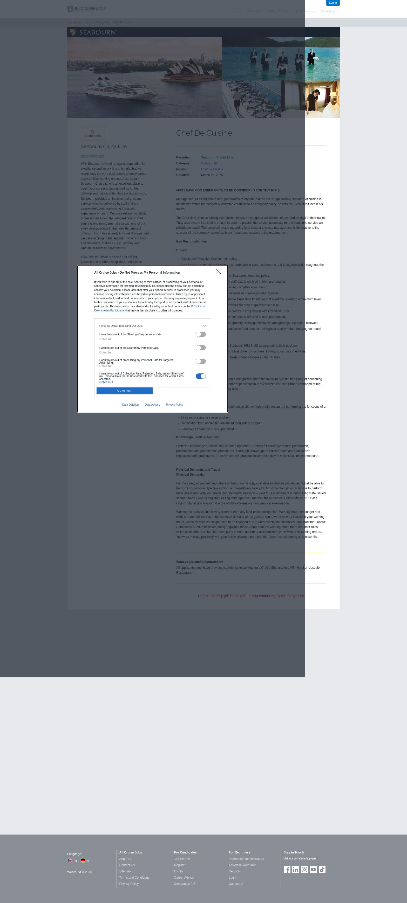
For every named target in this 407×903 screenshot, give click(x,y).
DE (88, 861)
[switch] (201, 334)
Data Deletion (130, 404)
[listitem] (152, 326)
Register (180, 865)
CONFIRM (124, 390)
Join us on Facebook (287, 869)
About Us (125, 859)
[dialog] (153, 338)
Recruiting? (329, 11)
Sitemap (125, 871)
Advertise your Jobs (242, 865)
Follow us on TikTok (322, 869)
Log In (333, 2)
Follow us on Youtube (313, 869)
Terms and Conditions (134, 877)
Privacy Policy (174, 404)
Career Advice (184, 877)
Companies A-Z (185, 884)
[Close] (220, 273)
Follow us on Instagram (304, 869)
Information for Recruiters (246, 859)
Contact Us (127, 865)
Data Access (152, 404)
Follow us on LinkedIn (295, 869)
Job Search (182, 859)
